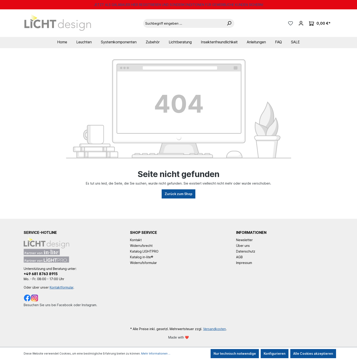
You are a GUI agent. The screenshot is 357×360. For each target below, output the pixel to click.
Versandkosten (214, 329)
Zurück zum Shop (178, 194)
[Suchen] (229, 23)
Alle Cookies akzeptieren (313, 353)
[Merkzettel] (290, 23)
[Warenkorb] (319, 23)
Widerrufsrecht (141, 246)
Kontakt (136, 240)
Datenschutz (245, 251)
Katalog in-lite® (141, 257)
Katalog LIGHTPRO (144, 251)
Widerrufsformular (143, 263)
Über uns (243, 246)
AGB (239, 257)
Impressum (244, 263)
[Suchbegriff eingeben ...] (183, 23)
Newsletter (244, 240)
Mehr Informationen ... (155, 353)
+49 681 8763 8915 (41, 273)
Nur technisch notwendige (235, 353)
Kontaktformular (61, 287)
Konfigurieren (275, 353)
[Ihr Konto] (301, 23)
